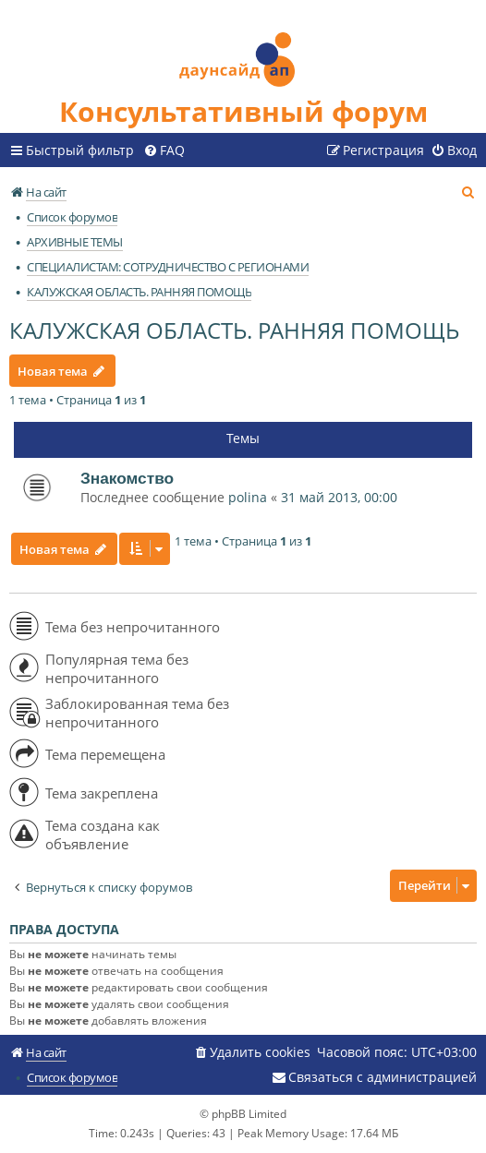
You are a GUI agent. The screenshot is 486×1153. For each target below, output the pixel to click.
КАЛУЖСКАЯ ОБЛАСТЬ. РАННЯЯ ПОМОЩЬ (234, 330)
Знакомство (127, 478)
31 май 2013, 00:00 (339, 497)
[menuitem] (164, 150)
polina (247, 497)
